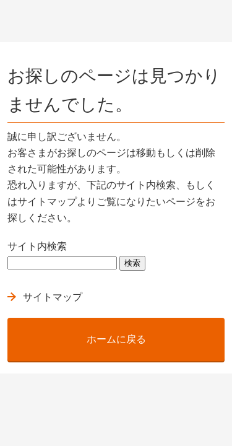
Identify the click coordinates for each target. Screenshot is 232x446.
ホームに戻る (116, 339)
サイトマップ (52, 297)
